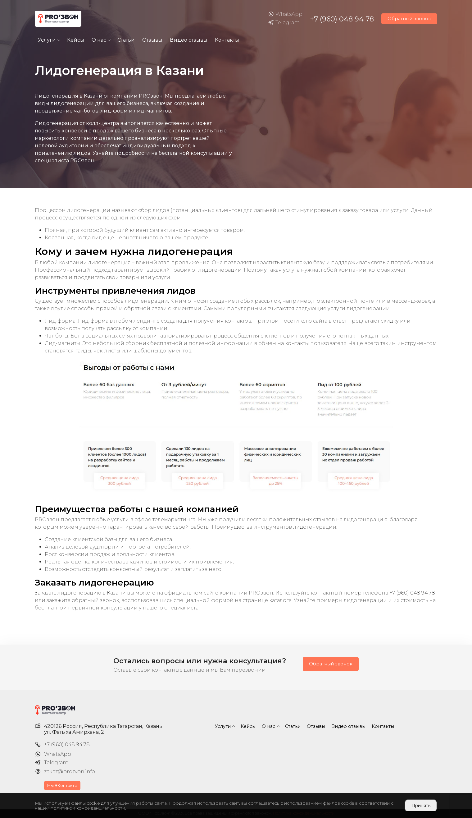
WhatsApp (285, 14)
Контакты (227, 40)
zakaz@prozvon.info (69, 771)
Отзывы (152, 40)
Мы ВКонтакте (62, 785)
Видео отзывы (188, 40)
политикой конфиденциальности (88, 808)
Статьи (126, 40)
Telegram (284, 22)
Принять (420, 805)
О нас (99, 40)
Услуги (47, 40)
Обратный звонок (409, 18)
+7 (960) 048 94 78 (342, 18)
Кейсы (75, 40)
